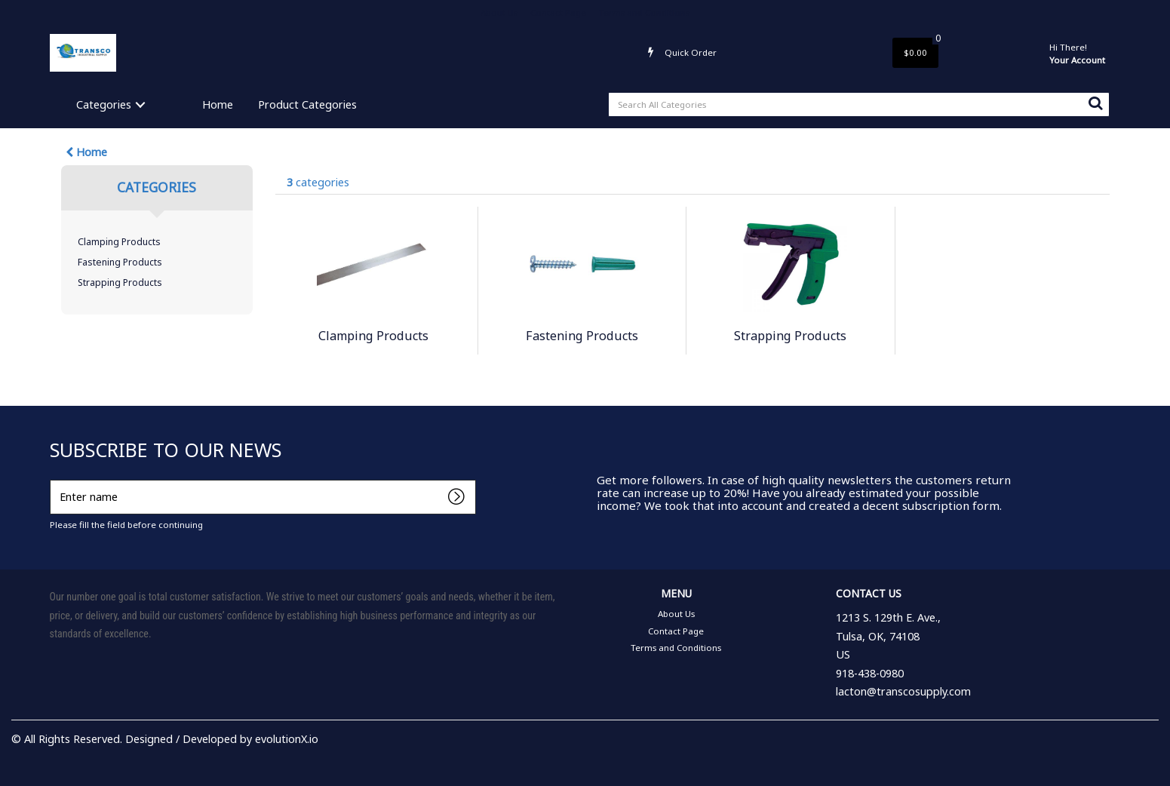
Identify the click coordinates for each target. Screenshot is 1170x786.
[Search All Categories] (859, 104)
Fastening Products (120, 262)
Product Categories (307, 104)
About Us (499, 12)
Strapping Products (120, 282)
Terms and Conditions (644, 12)
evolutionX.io (286, 739)
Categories (103, 104)
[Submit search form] (1095, 102)
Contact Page (558, 12)
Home (217, 104)
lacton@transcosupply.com (903, 691)
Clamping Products (119, 241)
